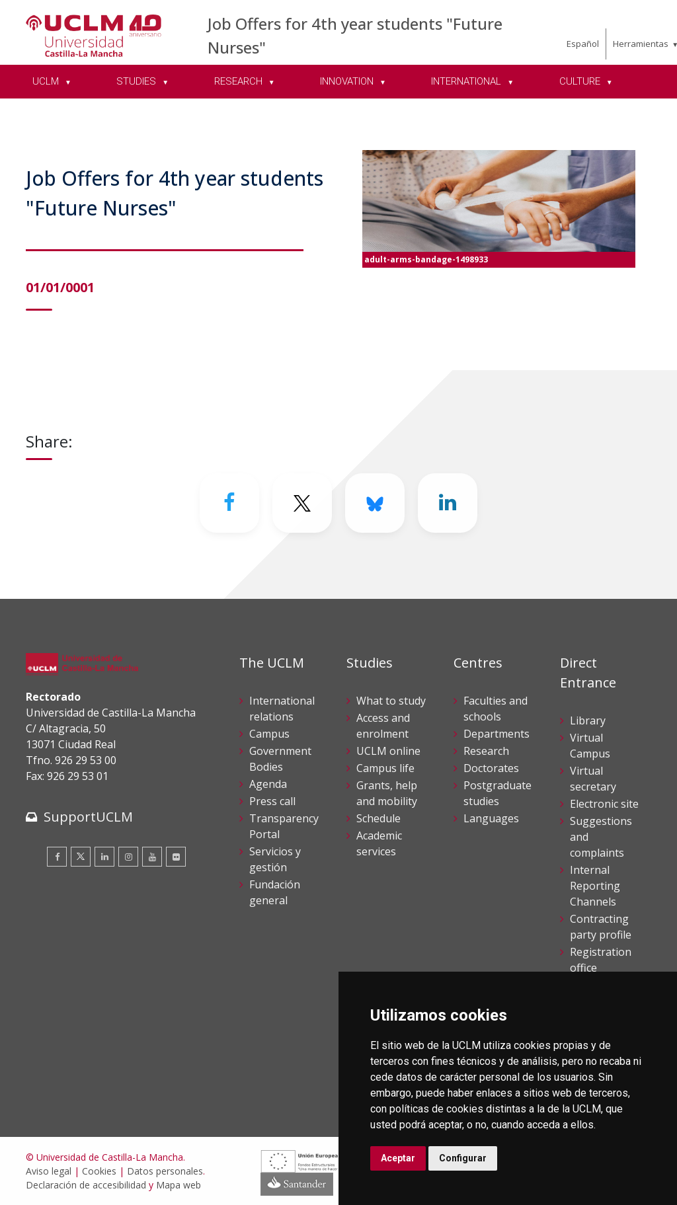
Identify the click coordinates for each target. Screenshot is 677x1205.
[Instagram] (128, 857)
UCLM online (388, 751)
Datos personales (165, 1171)
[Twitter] (302, 503)
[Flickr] (176, 857)
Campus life (385, 768)
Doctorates (491, 768)
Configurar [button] (463, 1158)
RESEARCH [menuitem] (239, 81)
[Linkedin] (447, 503)
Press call (272, 801)
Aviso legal (48, 1171)
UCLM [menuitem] (46, 81)
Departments (496, 733)
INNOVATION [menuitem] (348, 81)
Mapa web (178, 1185)
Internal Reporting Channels (595, 886)
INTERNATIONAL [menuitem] (467, 81)
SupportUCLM (88, 817)
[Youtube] (152, 857)
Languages (491, 818)
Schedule (378, 818)
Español (583, 44)
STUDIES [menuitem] (137, 81)
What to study (391, 700)
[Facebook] (229, 503)
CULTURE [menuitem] (581, 81)
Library (588, 720)
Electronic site (604, 804)
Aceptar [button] (398, 1158)
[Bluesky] (375, 503)
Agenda (268, 784)
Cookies (99, 1171)
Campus (269, 733)
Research (486, 751)
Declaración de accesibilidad (86, 1185)
